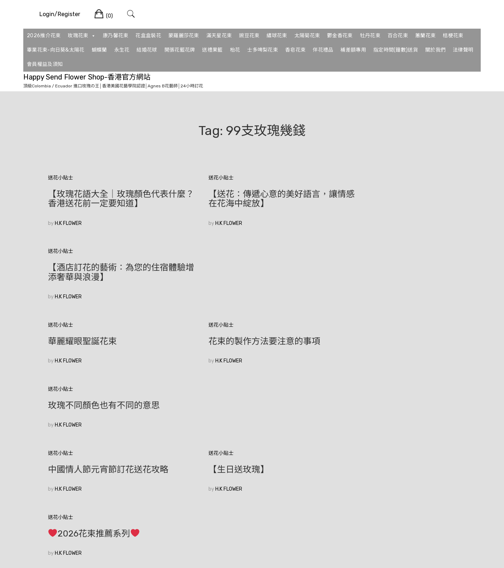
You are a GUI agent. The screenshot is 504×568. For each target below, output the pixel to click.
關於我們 (435, 50)
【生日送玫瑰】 (217, 332)
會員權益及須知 (45, 64)
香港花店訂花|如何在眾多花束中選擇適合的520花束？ (110, 400)
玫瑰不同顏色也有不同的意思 (383, 268)
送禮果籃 (212, 50)
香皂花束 (295, 50)
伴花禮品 (323, 50)
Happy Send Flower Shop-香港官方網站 (86, 77)
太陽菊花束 (307, 36)
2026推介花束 (44, 36)
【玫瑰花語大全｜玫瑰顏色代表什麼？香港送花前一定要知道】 (112, 198)
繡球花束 (277, 36)
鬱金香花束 (340, 36)
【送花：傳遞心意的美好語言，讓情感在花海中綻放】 (251, 198)
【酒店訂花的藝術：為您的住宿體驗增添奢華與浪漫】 (391, 198)
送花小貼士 (60, 178)
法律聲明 (463, 50)
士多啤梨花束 (262, 50)
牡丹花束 (370, 36)
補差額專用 (353, 50)
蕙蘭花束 (425, 36)
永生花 (122, 50)
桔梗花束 (453, 36)
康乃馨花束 (116, 36)
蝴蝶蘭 (99, 50)
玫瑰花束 (82, 36)
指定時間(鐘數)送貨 (395, 50)
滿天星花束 (219, 36)
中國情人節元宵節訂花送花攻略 (108, 332)
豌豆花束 (249, 36)
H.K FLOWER (68, 223)
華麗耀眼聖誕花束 (82, 268)
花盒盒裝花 (148, 36)
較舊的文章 (60, 454)
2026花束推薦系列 (373, 332)
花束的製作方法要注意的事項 (243, 268)
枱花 (235, 50)
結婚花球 (146, 50)
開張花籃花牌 (179, 50)
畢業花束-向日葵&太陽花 (56, 50)
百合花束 (398, 36)
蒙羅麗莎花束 (183, 36)
